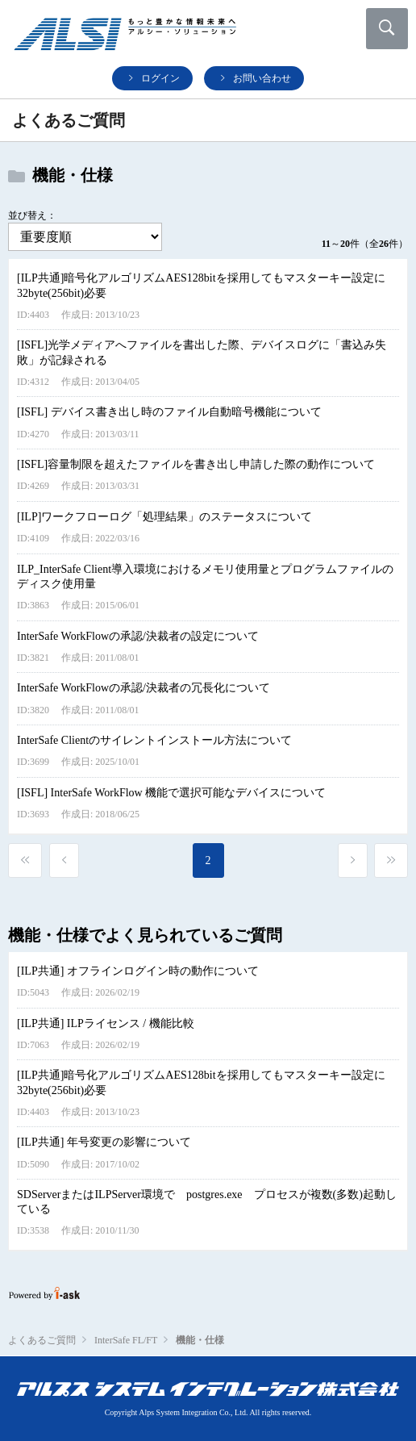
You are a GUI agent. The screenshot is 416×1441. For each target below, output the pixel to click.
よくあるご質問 (42, 1340)
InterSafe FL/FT (125, 1340)
